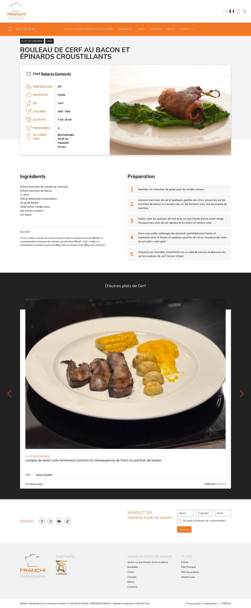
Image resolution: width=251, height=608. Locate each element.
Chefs (141, 29)
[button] (31, 29)
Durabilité (125, 29)
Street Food (187, 576)
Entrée (184, 562)
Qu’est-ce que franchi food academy (89, 29)
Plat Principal (188, 566)
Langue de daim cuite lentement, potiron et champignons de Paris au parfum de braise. (93, 460)
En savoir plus (35, 484)
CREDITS (225, 603)
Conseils (155, 29)
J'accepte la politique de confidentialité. (204, 520)
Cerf (49, 41)
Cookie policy (209, 603)
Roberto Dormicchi (56, 74)
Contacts (186, 29)
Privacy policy (193, 603)
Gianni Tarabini (44, 474)
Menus (171, 29)
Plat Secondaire (32, 41)
